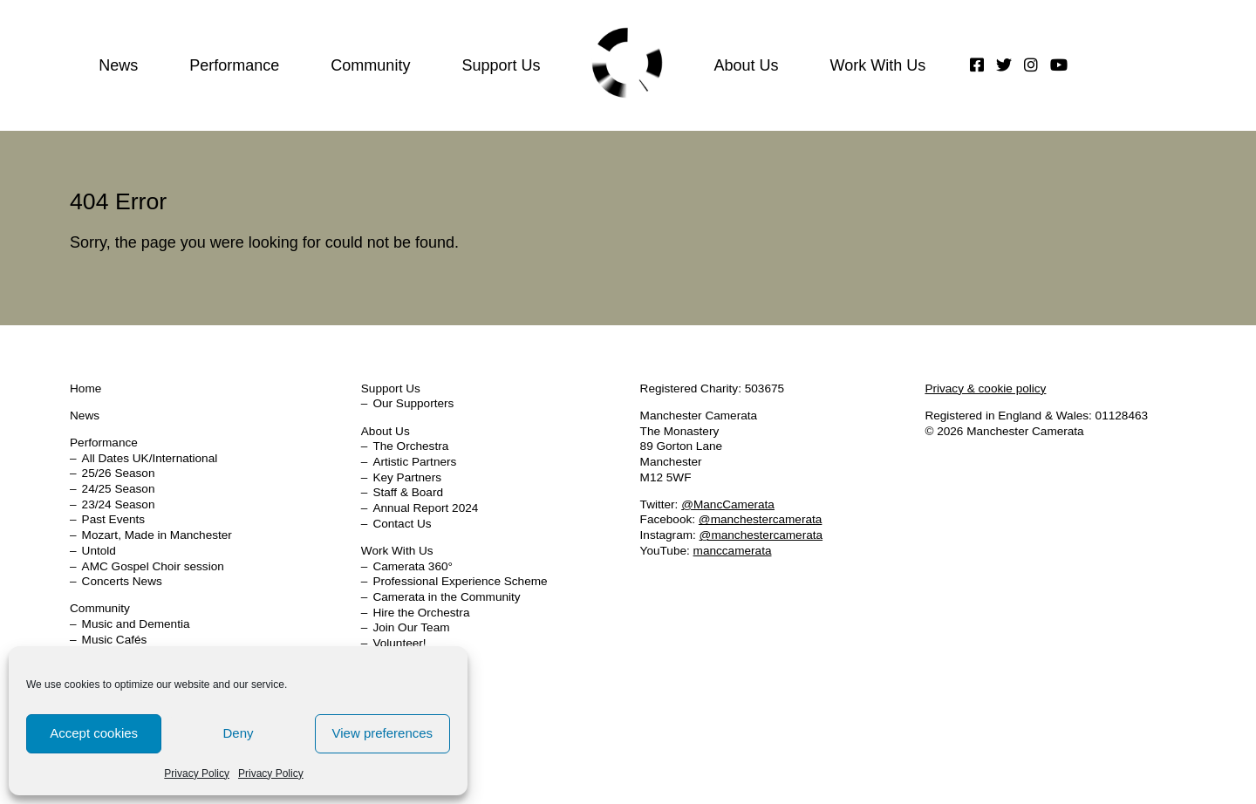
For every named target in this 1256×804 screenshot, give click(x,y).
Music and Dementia (136, 623)
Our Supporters (413, 403)
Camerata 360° (412, 566)
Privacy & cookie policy (985, 388)
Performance (234, 65)
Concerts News (122, 581)
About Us (745, 65)
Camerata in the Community (446, 596)
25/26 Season (118, 473)
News (118, 65)
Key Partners (406, 477)
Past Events (114, 519)
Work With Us (877, 65)
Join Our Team (410, 627)
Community (370, 65)
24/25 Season (118, 488)
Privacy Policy (196, 773)
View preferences (382, 733)
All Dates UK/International (150, 458)
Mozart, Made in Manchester (157, 535)
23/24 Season (118, 504)
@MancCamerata (728, 504)
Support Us (500, 65)
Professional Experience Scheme (459, 581)
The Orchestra (410, 446)
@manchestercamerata (761, 519)
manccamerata (732, 550)
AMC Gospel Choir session (153, 566)
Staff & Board (407, 492)
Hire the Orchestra (420, 612)
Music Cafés (114, 639)
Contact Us (401, 523)
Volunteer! (399, 643)
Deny (237, 733)
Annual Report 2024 (425, 507)
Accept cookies (94, 733)
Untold (99, 550)
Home (627, 63)
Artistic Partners (414, 461)
